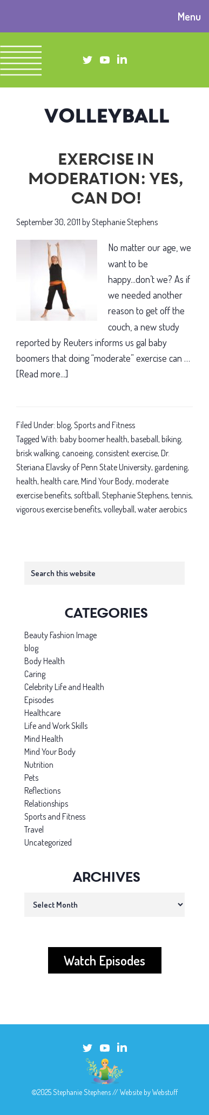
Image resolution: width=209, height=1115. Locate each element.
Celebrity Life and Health (64, 686)
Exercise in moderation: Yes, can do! (104, 180)
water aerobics (162, 509)
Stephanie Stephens (135, 495)
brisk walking (37, 453)
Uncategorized (48, 842)
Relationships (46, 803)
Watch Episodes (104, 960)
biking (171, 439)
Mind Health (43, 738)
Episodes (38, 699)
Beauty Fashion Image (60, 635)
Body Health (44, 661)
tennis (181, 495)
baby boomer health (93, 439)
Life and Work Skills (55, 725)
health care (59, 481)
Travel (34, 829)
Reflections (42, 790)
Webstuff (165, 1092)
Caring (34, 673)
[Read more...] (42, 374)
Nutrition (38, 764)
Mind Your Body (106, 481)
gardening (170, 467)
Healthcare (42, 712)
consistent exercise (127, 453)
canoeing (77, 453)
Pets (31, 777)
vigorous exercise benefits (58, 509)
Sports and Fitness (104, 425)
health (26, 481)
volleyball (119, 509)
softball (86, 495)
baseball (144, 439)
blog (64, 425)
